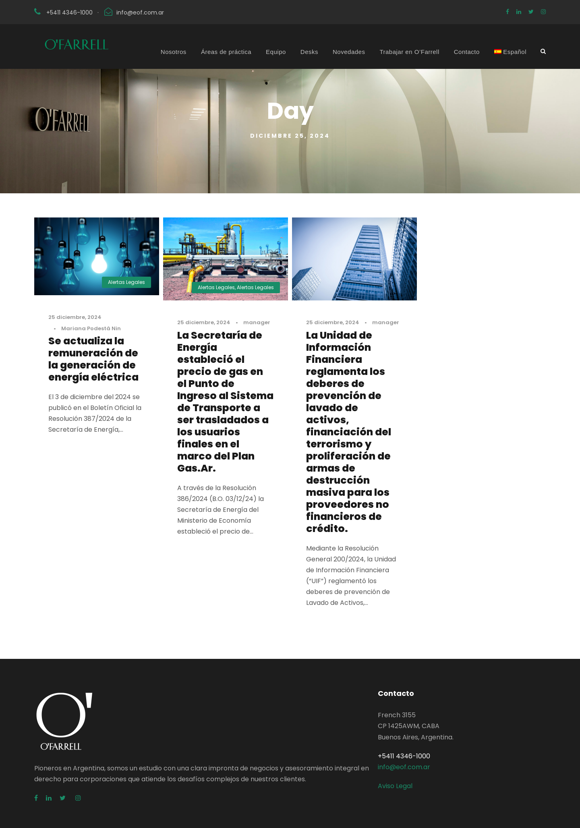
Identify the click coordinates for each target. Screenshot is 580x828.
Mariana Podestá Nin (91, 328)
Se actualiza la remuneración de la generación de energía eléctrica (93, 359)
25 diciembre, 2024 (75, 317)
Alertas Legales (126, 282)
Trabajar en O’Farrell (409, 51)
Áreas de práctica (226, 51)
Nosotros (173, 51)
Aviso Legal (395, 786)
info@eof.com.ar (140, 12)
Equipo (276, 51)
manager (256, 322)
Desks (309, 51)
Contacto (467, 51)
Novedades (349, 51)
